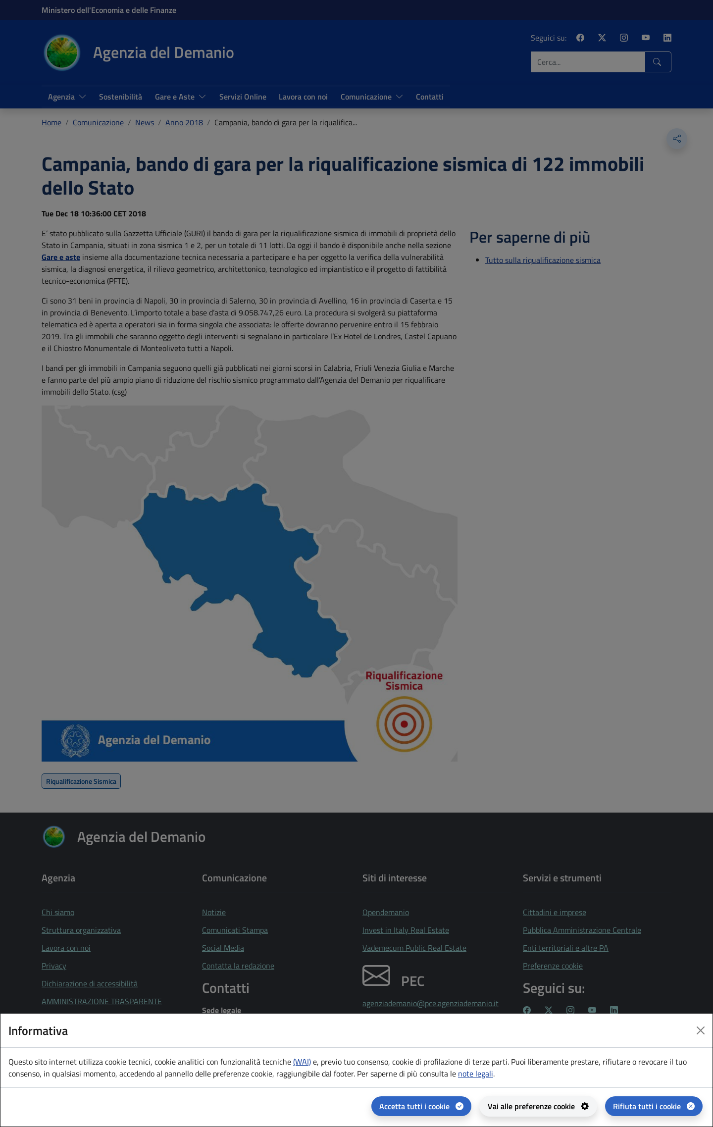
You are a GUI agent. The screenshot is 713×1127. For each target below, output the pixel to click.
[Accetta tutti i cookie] (421, 1106)
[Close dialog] (701, 1030)
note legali (475, 1073)
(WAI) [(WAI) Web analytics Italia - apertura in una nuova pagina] (302, 1062)
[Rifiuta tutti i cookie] (654, 1106)
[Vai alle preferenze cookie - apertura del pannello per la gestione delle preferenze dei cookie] (538, 1106)
